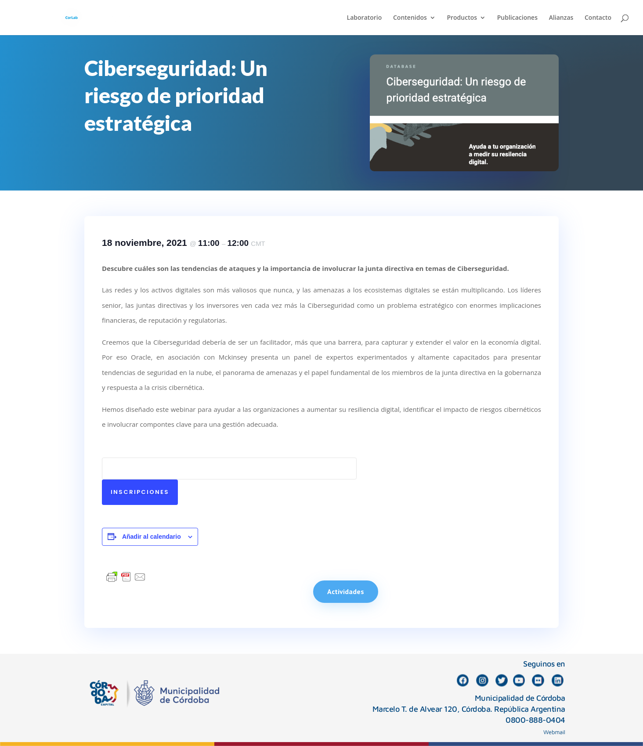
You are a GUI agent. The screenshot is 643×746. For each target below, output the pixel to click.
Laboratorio (364, 18)
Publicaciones (517, 18)
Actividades (345, 591)
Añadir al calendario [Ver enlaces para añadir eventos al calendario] (151, 536)
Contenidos (410, 18)
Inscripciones (140, 492)
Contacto (598, 18)
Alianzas (561, 18)
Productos (462, 18)
